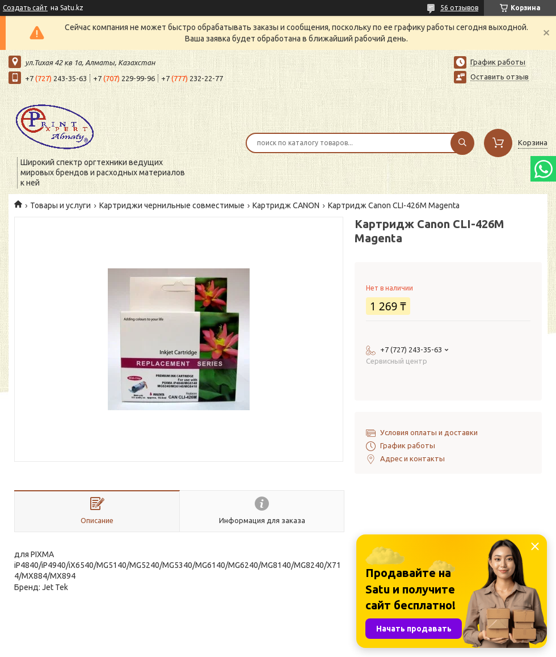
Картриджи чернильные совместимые (172, 205)
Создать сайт (25, 7)
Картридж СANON (285, 205)
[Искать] (462, 143)
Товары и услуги (60, 205)
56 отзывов (459, 7)
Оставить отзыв (499, 77)
